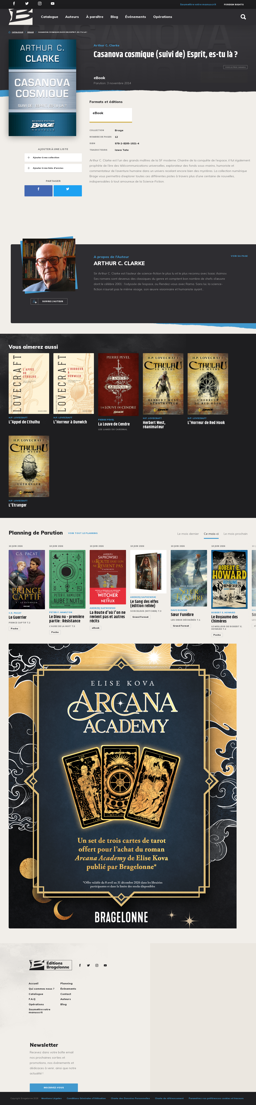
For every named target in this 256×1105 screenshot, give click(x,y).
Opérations (162, 17)
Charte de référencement (169, 1098)
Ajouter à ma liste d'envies (43, 168)
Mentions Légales (51, 1098)
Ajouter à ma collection (41, 157)
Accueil (33, 983)
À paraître (94, 17)
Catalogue (49, 17)
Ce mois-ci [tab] (211, 534)
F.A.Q (32, 999)
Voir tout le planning (83, 533)
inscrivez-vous (54, 1087)
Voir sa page (239, 256)
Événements (135, 17)
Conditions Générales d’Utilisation (86, 1098)
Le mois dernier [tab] (188, 534)
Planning (66, 983)
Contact (65, 994)
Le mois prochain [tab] (236, 534)
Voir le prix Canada (235, 67)
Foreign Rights (234, 4)
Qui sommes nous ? (41, 988)
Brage (30, 32)
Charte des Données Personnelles (130, 1098)
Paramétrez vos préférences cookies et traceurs (216, 1098)
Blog (114, 17)
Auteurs (72, 17)
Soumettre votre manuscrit (198, 4)
